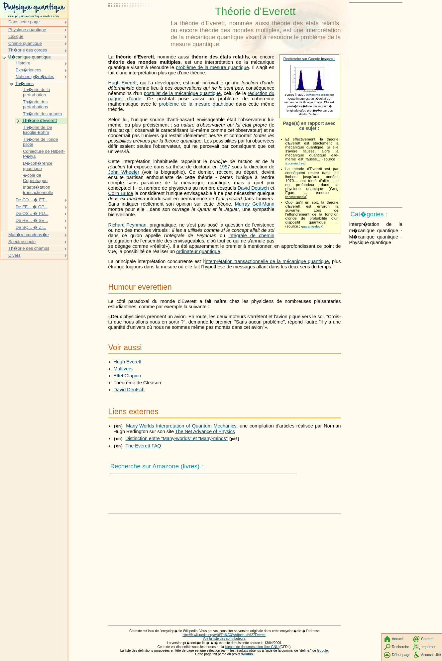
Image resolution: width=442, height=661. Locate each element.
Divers (14, 255)
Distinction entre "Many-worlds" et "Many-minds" (177, 438)
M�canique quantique (29, 56)
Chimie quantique (25, 43)
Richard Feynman (127, 225)
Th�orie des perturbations (35, 104)
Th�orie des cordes (27, 49)
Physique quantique (27, 29)
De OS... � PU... (32, 213)
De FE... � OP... (32, 206)
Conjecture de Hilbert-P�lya (44, 154)
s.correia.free (294, 163)
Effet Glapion (127, 375)
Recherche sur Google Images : (309, 59)
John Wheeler (124, 172)
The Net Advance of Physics (205, 431)
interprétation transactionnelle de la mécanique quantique (267, 261)
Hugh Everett (122, 82)
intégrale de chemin (252, 235)
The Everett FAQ (143, 445)
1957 (224, 166)
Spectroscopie (22, 241)
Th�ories (24, 83)
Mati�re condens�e (28, 234)
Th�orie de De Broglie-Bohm (37, 130)
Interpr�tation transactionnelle (38, 190)
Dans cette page (24, 21)
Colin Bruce (120, 193)
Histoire (23, 62)
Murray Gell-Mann (255, 204)
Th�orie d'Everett (39, 120)
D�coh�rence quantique (38, 166)
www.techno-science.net (320, 94)
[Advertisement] (138, 22)
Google (322, 650)
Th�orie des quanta (42, 113)
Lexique (15, 36)
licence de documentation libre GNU (252, 647)
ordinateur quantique (198, 251)
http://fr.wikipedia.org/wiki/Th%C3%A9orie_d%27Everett (224, 635)
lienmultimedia (295, 197)
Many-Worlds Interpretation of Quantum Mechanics (181, 425)
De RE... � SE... (32, 220)
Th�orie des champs (28, 248)
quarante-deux (311, 226)
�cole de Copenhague (35, 178)
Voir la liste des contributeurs (224, 638)
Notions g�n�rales (35, 76)
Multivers (123, 368)
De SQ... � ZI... (31, 227)
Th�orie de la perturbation (36, 92)
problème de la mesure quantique (212, 67)
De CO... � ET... (32, 199)
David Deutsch (253, 188)
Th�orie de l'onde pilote (40, 142)
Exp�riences (28, 69)
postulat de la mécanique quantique (182, 93)
